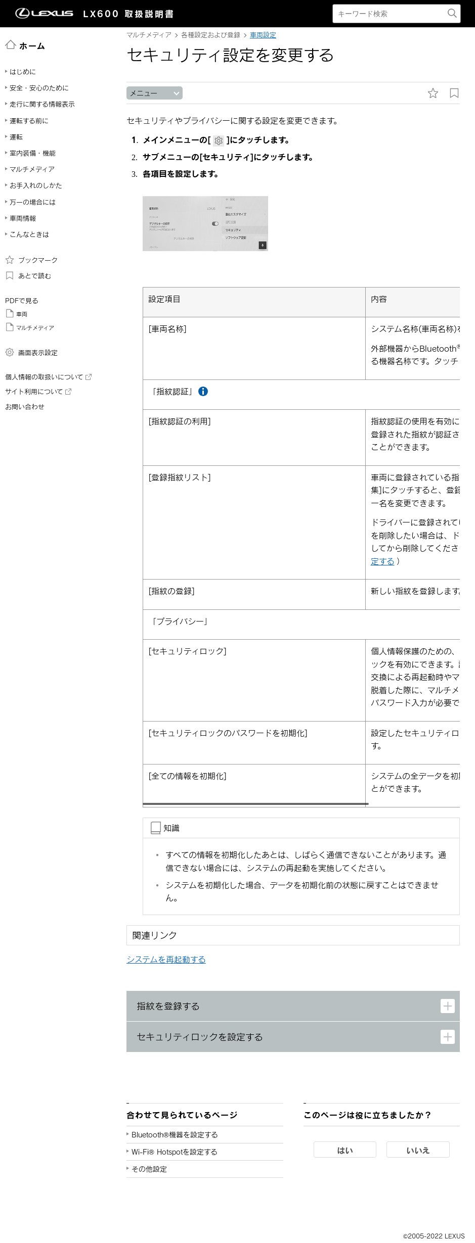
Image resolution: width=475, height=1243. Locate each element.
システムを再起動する (166, 960)
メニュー (143, 93)
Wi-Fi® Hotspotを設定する (175, 1152)
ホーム (25, 45)
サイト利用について (38, 392)
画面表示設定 (31, 352)
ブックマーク (31, 259)
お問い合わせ (25, 407)
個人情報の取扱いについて (48, 377)
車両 (16, 313)
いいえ (418, 1150)
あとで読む (28, 275)
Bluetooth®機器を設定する (175, 1135)
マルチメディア (29, 326)
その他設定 (149, 1169)
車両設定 (263, 35)
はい (345, 1150)
